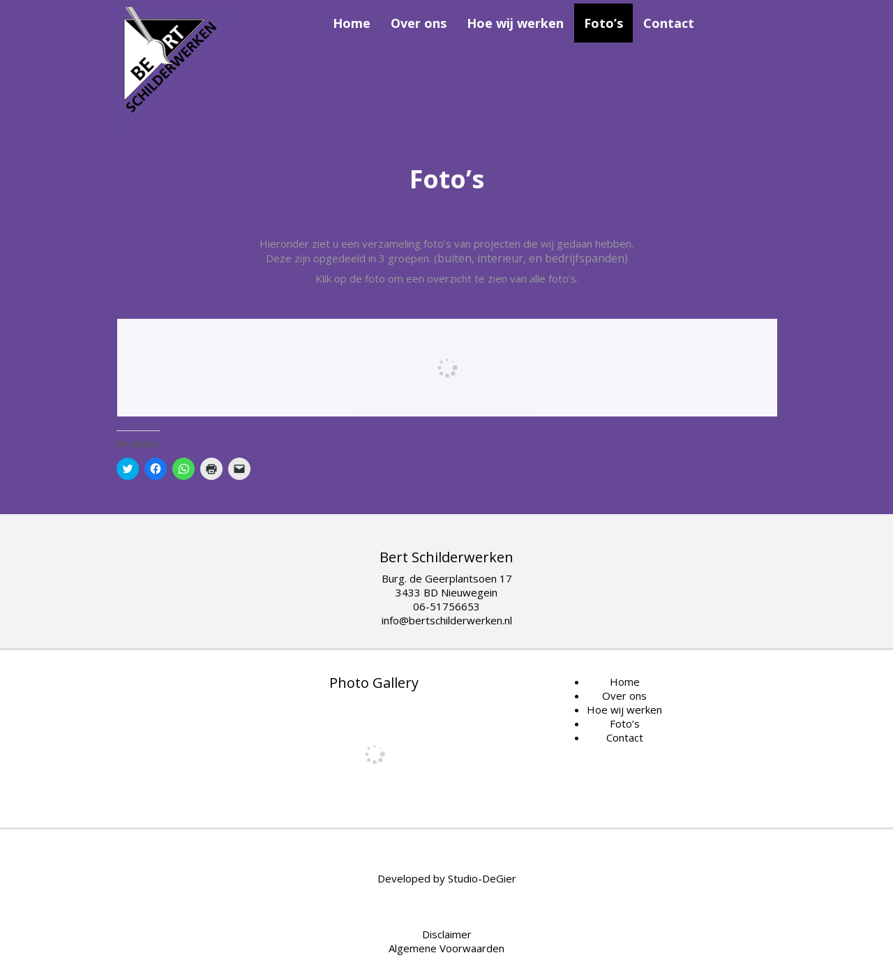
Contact (668, 23)
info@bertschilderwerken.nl (447, 620)
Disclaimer (447, 934)
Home (351, 23)
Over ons (418, 23)
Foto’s (603, 23)
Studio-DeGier (482, 878)
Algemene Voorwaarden (446, 948)
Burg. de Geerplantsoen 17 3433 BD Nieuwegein (447, 585)
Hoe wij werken (515, 23)
